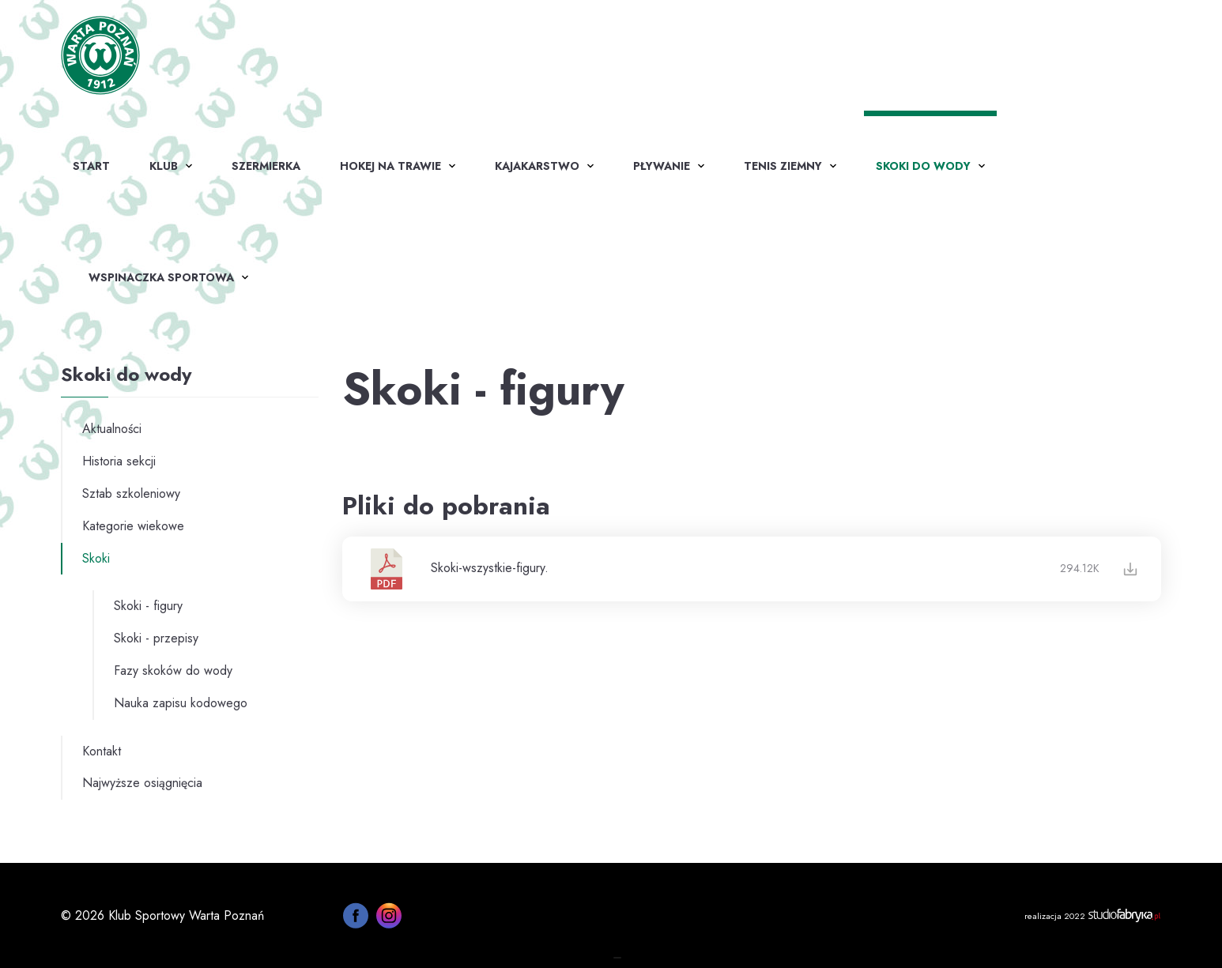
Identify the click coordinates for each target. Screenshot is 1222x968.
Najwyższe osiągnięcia (142, 783)
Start (91, 166)
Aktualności (111, 429)
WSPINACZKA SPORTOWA (161, 277)
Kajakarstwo (537, 166)
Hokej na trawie (390, 166)
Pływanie (661, 166)
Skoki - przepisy (156, 638)
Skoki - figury (148, 606)
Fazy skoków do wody (173, 670)
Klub (163, 166)
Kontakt (101, 751)
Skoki (96, 558)
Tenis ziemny (783, 166)
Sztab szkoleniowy (131, 493)
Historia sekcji (119, 461)
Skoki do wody (923, 166)
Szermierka (266, 166)
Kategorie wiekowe (133, 526)
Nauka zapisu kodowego (180, 703)
